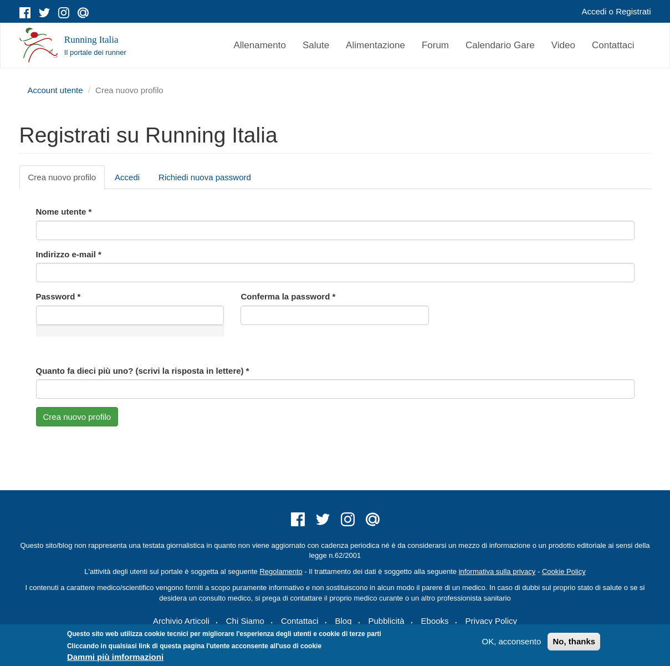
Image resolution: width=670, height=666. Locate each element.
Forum (435, 45)
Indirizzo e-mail (68, 254)
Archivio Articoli (181, 621)
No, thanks (574, 641)
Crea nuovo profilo (66, 180)
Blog (343, 621)
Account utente (55, 90)
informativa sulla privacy (497, 571)
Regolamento (280, 571)
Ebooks (435, 621)
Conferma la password (288, 296)
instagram (63, 12)
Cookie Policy (564, 571)
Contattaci (613, 45)
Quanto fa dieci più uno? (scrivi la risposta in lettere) (142, 370)
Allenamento (259, 45)
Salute (316, 45)
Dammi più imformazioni (115, 657)
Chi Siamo (245, 621)
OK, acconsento (511, 641)
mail (83, 12)
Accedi (593, 11)
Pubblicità (387, 621)
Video (563, 45)
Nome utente (64, 211)
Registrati (633, 11)
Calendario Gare (500, 45)
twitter (44, 12)
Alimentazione (375, 45)
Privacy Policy (491, 621)
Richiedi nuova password (204, 177)
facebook (24, 12)
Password (58, 296)
